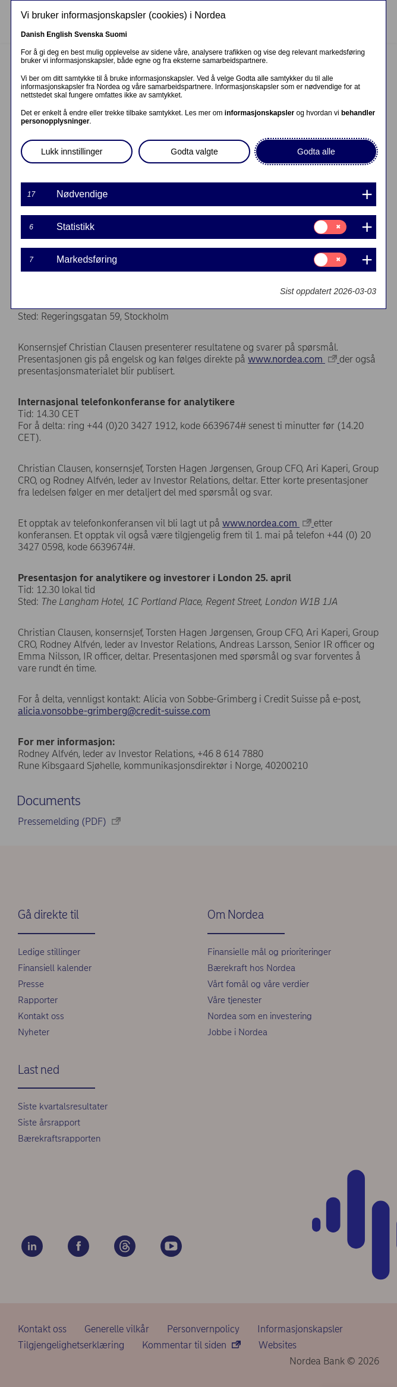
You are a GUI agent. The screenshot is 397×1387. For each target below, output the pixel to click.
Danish (33, 34)
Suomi (116, 34)
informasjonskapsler (259, 113)
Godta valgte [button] (194, 151)
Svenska (88, 34)
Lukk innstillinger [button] (72, 151)
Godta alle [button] (316, 151)
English (59, 34)
